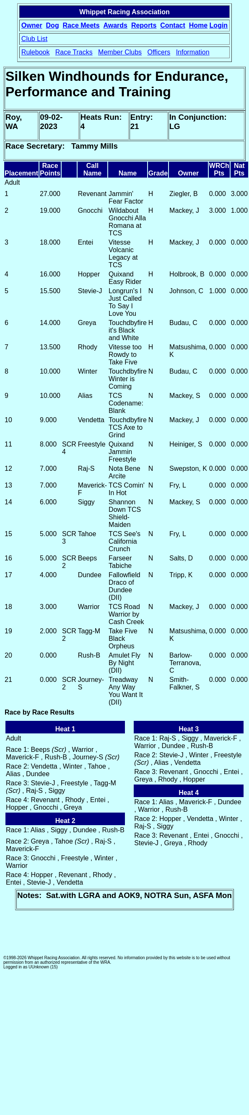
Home (198, 25)
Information (193, 52)
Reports (143, 25)
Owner (31, 25)
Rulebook (35, 52)
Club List (34, 38)
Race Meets (81, 25)
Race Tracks (74, 52)
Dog (52, 25)
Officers (158, 52)
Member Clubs (120, 52)
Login (219, 25)
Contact (172, 25)
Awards (115, 25)
